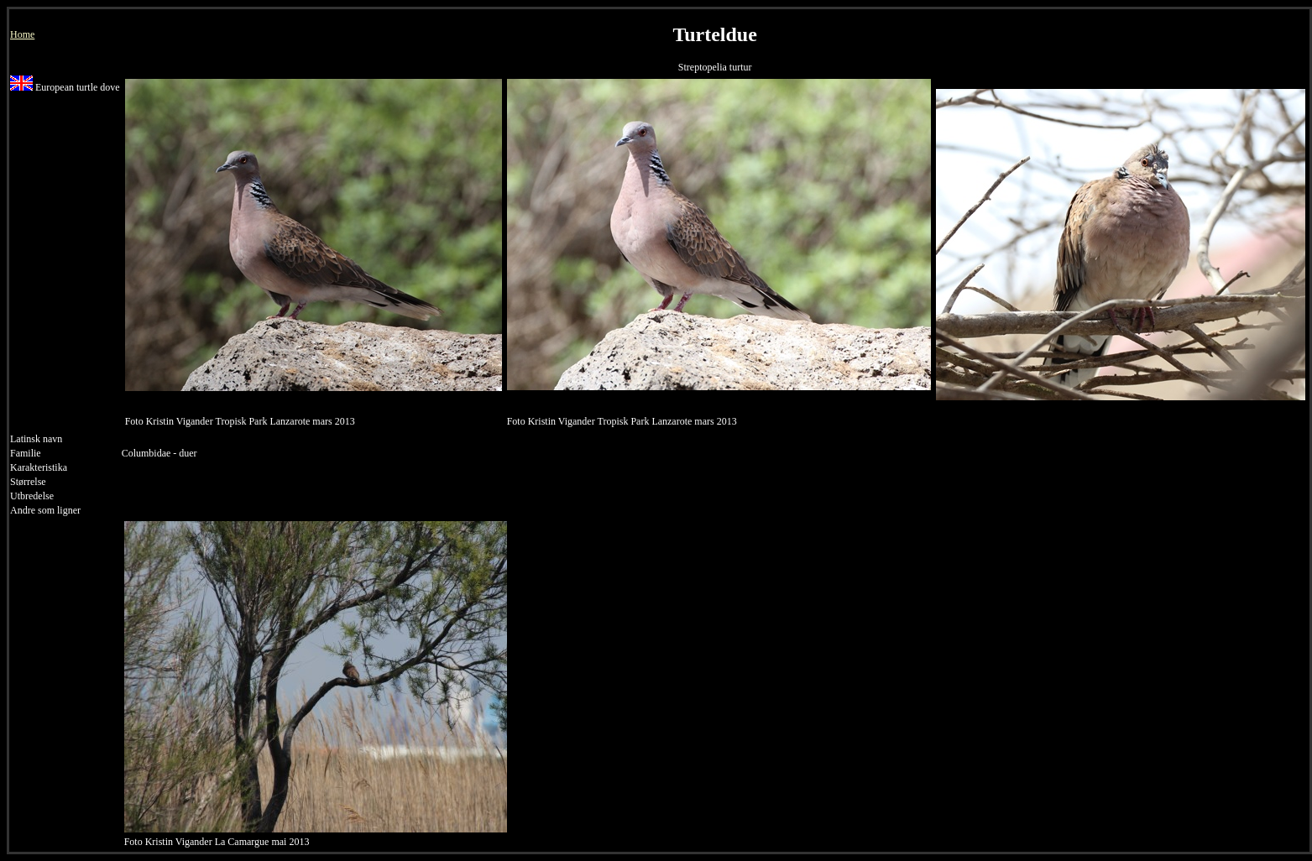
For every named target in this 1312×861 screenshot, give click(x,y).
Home (22, 34)
